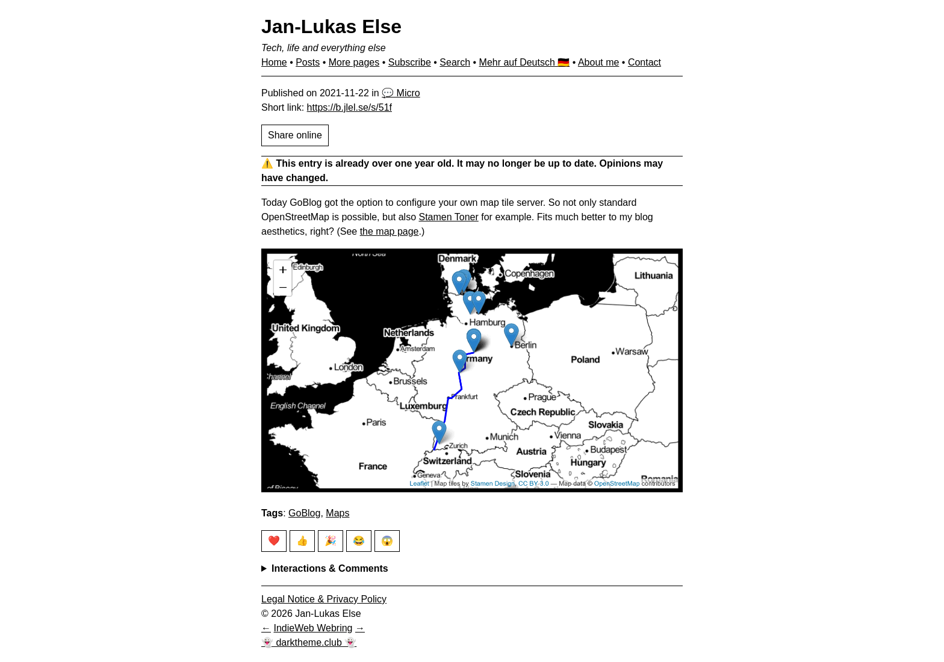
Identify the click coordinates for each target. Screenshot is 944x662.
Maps (337, 513)
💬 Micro (401, 93)
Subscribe (409, 62)
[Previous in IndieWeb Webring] (266, 628)
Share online (295, 135)
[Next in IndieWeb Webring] (360, 628)
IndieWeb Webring (312, 628)
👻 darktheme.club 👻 (308, 642)
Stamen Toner (448, 217)
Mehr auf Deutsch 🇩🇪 (524, 62)
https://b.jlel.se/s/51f (349, 107)
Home (274, 62)
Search (454, 62)
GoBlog (304, 513)
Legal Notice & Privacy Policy (324, 599)
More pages (354, 62)
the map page (389, 231)
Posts (308, 62)
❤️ (274, 541)
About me (598, 62)
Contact (644, 62)
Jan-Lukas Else (331, 26)
